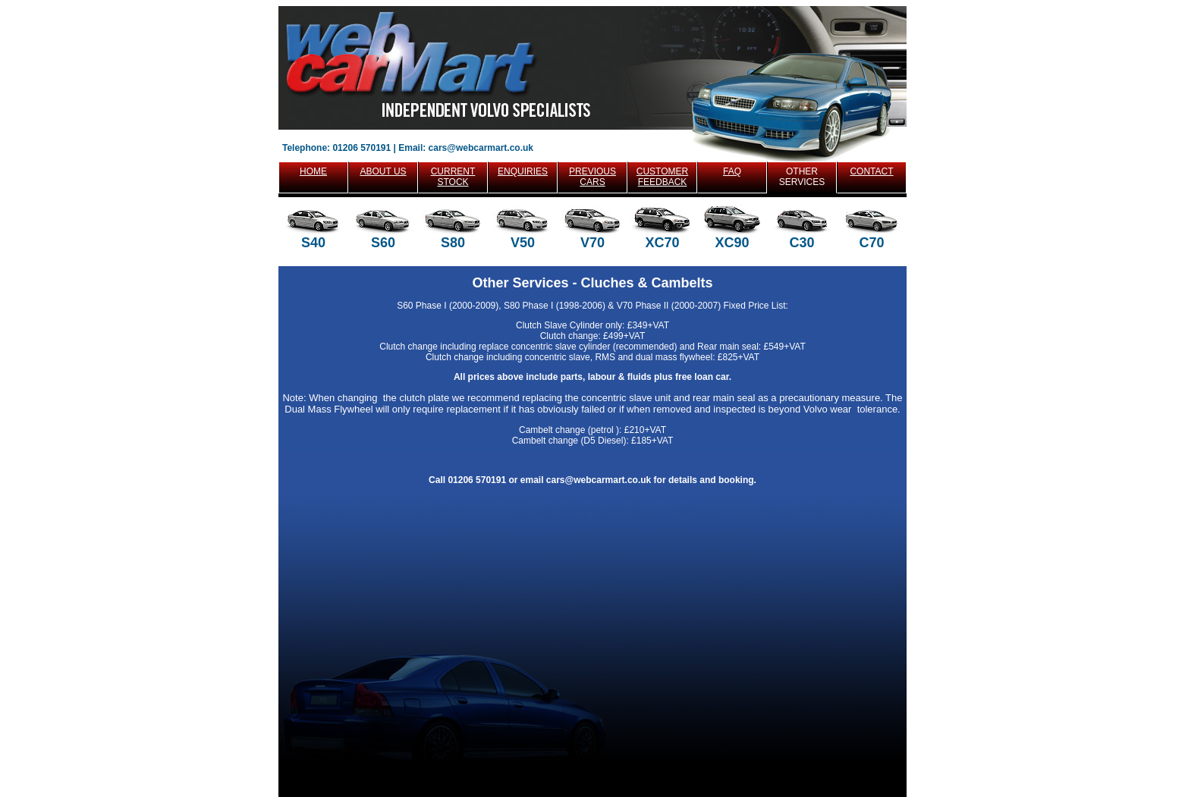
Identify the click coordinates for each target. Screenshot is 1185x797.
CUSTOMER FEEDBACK (662, 176)
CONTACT (871, 171)
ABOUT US (383, 171)
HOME (313, 171)
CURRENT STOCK (453, 176)
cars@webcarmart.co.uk (481, 148)
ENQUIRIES (523, 171)
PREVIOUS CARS (592, 176)
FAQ (732, 171)
